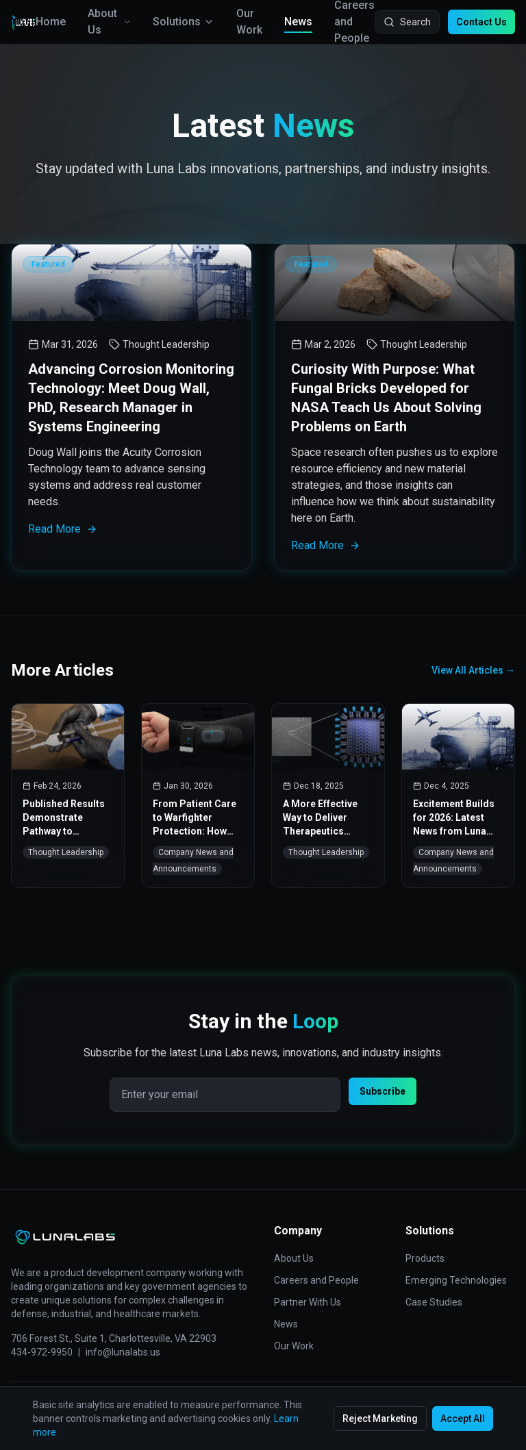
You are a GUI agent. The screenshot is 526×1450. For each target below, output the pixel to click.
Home (51, 21)
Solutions (183, 21)
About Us (109, 21)
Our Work (249, 21)
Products (424, 1258)
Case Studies (433, 1302)
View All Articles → (473, 670)
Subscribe (382, 1091)
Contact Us (481, 21)
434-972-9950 (42, 1352)
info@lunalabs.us (123, 1352)
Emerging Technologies (456, 1280)
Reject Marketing (380, 1418)
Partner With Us (307, 1302)
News (298, 22)
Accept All (462, 1418)
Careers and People (316, 1280)
